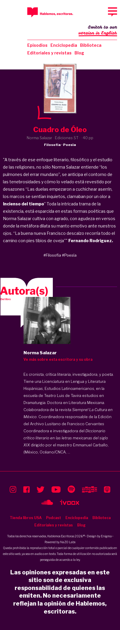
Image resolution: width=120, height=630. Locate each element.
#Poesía (69, 255)
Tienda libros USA (26, 518)
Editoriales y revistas (49, 52)
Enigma (106, 536)
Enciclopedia (63, 45)
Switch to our (98, 30)
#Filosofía (52, 255)
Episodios (37, 45)
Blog (79, 52)
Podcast (53, 518)
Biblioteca (91, 45)
